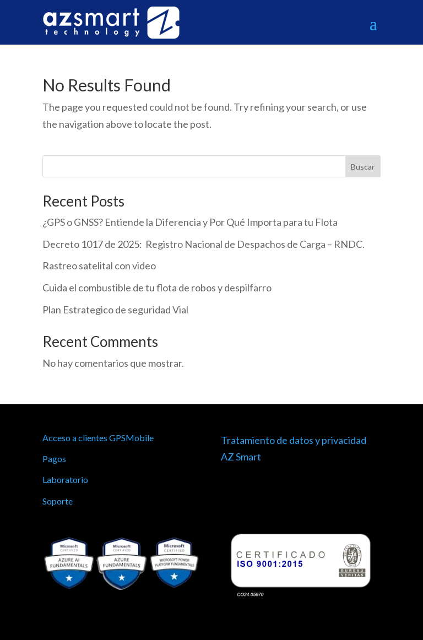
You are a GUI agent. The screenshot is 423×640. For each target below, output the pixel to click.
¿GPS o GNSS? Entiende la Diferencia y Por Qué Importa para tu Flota (190, 222)
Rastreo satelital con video (99, 265)
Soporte (57, 501)
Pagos (54, 458)
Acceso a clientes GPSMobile (98, 437)
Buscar (363, 166)
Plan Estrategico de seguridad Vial (115, 309)
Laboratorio (65, 479)
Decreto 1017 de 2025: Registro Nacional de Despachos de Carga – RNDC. (203, 244)
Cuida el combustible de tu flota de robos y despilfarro (157, 287)
